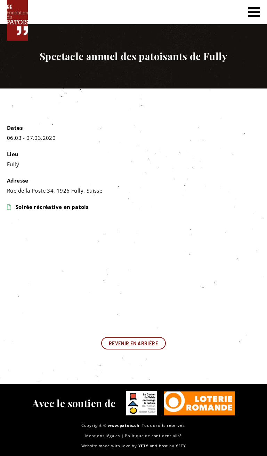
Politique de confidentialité (153, 435)
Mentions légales (102, 435)
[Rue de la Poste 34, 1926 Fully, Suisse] (133, 274)
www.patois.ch (123, 425)
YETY (143, 445)
